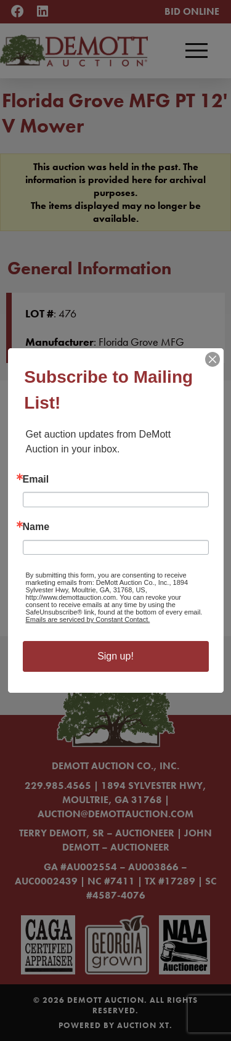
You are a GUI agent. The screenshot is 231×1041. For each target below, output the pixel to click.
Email (36, 479)
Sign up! (115, 656)
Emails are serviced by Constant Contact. (88, 619)
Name (36, 527)
